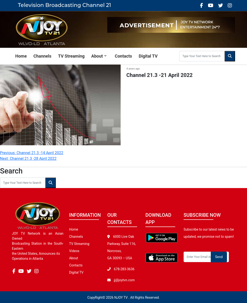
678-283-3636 (123, 269)
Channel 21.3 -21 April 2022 (159, 75)
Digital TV (148, 56)
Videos (74, 251)
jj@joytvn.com (124, 280)
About (97, 56)
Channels (42, 56)
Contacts (123, 56)
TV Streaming (71, 56)
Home (21, 56)
